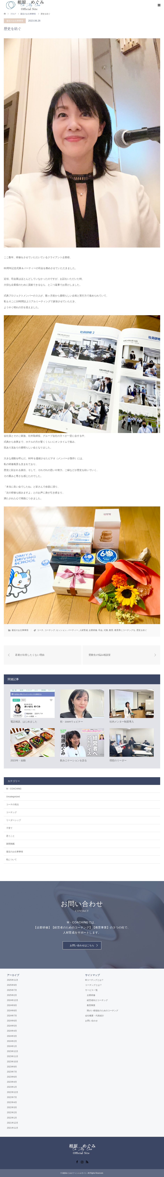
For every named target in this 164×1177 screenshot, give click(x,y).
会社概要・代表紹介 (94, 1015)
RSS (87, 1162)
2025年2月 (12, 995)
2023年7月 (12, 1072)
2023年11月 (12, 1056)
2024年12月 (12, 1000)
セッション (61, 630)
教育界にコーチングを (124, 630)
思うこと (10, 836)
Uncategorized (13, 796)
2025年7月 (12, 990)
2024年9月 (12, 1005)
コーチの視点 (12, 804)
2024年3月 (12, 1036)
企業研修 (93, 630)
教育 (111, 630)
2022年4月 (12, 1102)
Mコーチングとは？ (94, 980)
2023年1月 (12, 1087)
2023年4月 (12, 1082)
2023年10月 (12, 1061)
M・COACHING (13, 789)
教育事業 (91, 1005)
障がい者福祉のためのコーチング (102, 1010)
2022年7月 (12, 1097)
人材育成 (83, 630)
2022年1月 (12, 1118)
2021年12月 (12, 1123)
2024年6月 (12, 1020)
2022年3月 (12, 1107)
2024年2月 (12, 1041)
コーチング (50, 630)
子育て (9, 828)
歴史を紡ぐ (141, 630)
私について (11, 859)
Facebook (77, 1162)
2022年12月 (12, 1092)
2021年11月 (12, 1128)
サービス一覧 (91, 990)
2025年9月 (12, 985)
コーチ (40, 630)
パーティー (73, 630)
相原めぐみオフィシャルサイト (74, 1173)
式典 (106, 630)
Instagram (82, 1162)
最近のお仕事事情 (14, 21)
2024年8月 (12, 1010)
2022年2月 (12, 1112)
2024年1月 (12, 1046)
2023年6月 (12, 1077)
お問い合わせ (91, 1020)
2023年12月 (12, 1051)
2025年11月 (12, 980)
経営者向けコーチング (97, 1000)
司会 (100, 630)
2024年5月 (12, 1026)
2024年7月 (12, 1015)
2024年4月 (12, 1031)
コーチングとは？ (93, 985)
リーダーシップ (13, 820)
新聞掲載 (10, 844)
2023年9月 (12, 1066)
